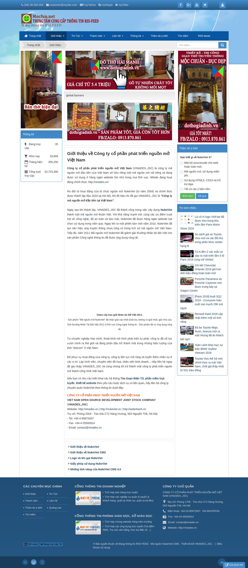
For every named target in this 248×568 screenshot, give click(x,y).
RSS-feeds (204, 35)
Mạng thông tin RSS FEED (133, 543)
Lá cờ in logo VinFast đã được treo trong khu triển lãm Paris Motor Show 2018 (202, 222)
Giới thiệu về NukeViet (84, 446)
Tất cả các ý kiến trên (195, 189)
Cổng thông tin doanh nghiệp (100, 486)
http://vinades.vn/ (98, 182)
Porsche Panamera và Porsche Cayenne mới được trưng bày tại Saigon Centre (201, 284)
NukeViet (166, 209)
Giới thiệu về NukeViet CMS (88, 452)
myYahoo (90, 4)
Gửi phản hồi (234, 565)
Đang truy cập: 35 (51, 544)
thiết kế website (86, 383)
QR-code (30, 544)
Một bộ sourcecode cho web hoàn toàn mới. (199, 164)
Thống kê (135, 35)
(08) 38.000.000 (33, 4)
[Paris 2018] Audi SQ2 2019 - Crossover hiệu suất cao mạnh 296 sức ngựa (201, 302)
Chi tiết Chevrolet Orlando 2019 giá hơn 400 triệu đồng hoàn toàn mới (200, 269)
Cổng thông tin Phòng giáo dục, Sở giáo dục (113, 515)
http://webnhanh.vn (134, 409)
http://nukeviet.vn (110, 409)
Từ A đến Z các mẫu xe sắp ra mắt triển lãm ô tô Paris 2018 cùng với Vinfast (202, 255)
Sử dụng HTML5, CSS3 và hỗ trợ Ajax (200, 182)
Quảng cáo (55, 507)
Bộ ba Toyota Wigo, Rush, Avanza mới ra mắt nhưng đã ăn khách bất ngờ (201, 333)
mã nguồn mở (89, 214)
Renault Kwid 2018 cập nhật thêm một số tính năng (201, 317)
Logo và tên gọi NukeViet (86, 458)
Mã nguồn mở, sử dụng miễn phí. (199, 173)
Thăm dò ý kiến (159, 35)
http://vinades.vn (88, 409)
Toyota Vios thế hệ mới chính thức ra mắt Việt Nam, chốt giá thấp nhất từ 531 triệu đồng (202, 364)
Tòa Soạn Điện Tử (132, 378)
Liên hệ (116, 35)
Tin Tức (75, 35)
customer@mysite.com (63, 4)
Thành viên (96, 35)
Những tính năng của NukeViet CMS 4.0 (95, 469)
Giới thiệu (56, 35)
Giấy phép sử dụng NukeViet (88, 463)
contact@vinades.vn (89, 427)
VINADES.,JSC (203, 543)
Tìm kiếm (183, 35)
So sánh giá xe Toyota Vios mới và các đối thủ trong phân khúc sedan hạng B (201, 240)
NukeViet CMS (171, 543)
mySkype (107, 4)
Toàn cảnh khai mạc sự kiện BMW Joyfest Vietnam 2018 (209, 348)
